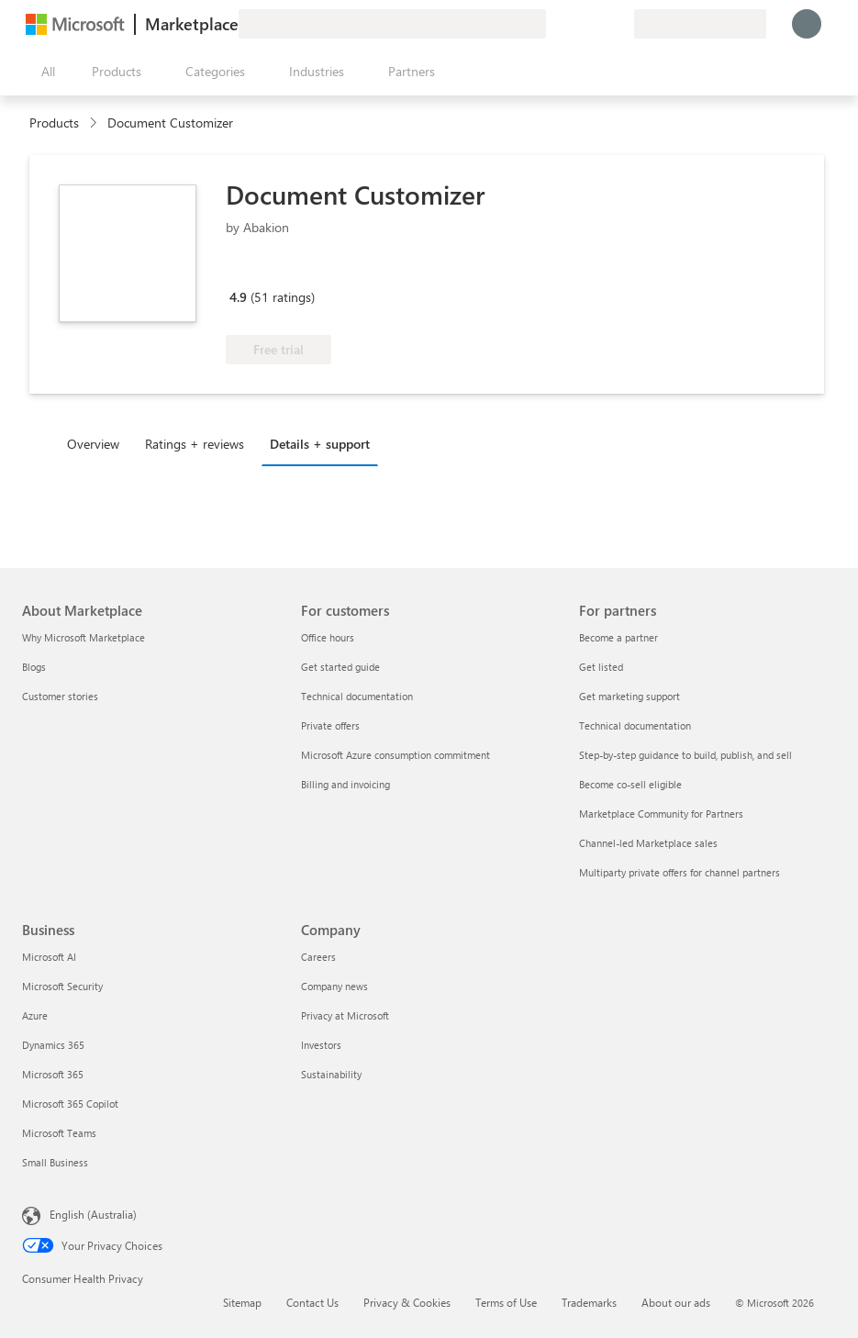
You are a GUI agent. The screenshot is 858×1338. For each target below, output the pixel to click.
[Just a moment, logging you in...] (806, 24)
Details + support (320, 443)
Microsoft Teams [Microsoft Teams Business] (59, 1133)
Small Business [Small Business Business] (55, 1162)
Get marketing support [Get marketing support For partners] (629, 696)
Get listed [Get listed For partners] (601, 667)
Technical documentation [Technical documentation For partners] (635, 725)
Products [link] (54, 122)
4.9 (238, 297)
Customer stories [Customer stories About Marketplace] (60, 696)
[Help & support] (575, 24)
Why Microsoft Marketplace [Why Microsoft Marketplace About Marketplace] (83, 637)
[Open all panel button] (44, 71)
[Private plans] (619, 24)
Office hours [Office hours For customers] (327, 637)
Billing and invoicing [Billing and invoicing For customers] (345, 784)
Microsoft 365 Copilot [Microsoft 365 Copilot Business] (70, 1103)
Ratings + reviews (194, 443)
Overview (93, 443)
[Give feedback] (553, 24)
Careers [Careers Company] (318, 957)
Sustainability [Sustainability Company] (331, 1074)
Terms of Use (506, 1302)
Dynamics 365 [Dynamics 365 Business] (53, 1045)
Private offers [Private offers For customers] (330, 725)
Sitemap (242, 1302)
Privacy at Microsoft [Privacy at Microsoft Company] (345, 1015)
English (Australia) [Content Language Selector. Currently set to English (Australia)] (93, 1214)
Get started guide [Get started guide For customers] (340, 667)
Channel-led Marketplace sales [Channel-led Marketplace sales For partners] (648, 843)
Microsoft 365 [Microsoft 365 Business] (53, 1074)
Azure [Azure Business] (35, 1015)
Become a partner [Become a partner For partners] (618, 637)
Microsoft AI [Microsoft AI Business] (49, 957)
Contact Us (312, 1302)
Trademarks (589, 1302)
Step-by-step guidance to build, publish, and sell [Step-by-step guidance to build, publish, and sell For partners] (685, 755)
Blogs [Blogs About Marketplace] (34, 667)
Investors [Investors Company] (321, 1045)
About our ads (675, 1302)
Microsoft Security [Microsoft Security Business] (62, 986)
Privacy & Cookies (407, 1302)
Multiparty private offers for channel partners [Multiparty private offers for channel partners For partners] (679, 872)
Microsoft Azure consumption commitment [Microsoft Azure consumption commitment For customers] (395, 755)
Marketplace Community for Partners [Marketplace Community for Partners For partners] (661, 813)
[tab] (98, 443)
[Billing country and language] (700, 24)
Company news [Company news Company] (334, 986)
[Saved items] (597, 24)
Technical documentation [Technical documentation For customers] (357, 696)
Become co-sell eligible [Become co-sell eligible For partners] (630, 784)
